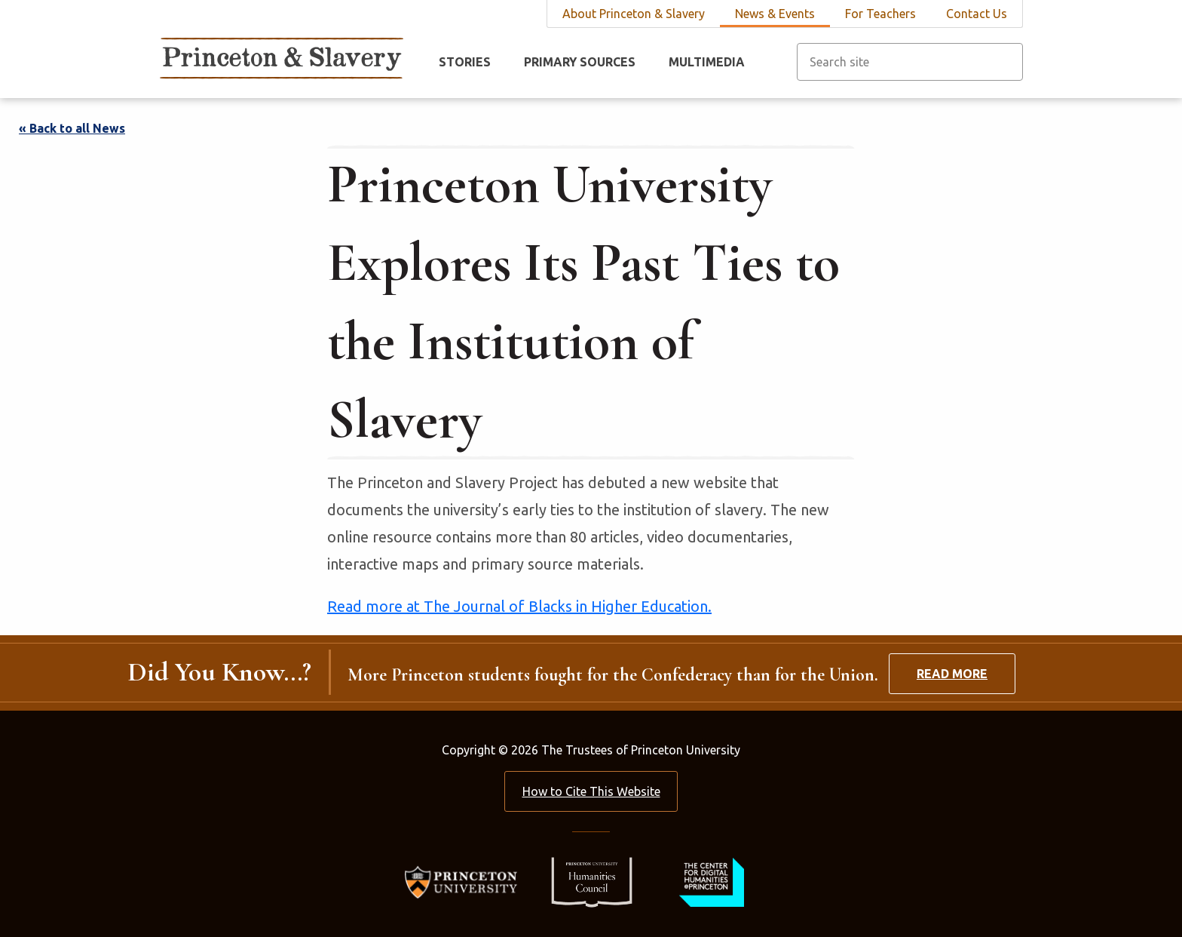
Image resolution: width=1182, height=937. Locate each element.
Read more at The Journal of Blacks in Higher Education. (519, 606)
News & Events (775, 13)
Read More (952, 673)
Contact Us (976, 13)
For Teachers (880, 13)
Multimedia (707, 62)
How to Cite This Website (591, 791)
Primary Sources (579, 62)
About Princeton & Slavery (633, 13)
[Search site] (910, 62)
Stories (465, 62)
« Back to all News (72, 128)
